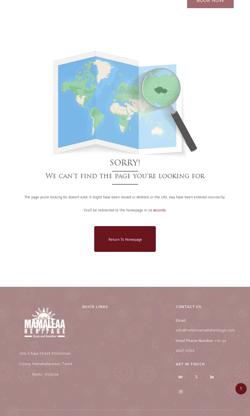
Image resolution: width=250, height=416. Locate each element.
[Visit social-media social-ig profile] (180, 396)
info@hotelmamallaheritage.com (205, 334)
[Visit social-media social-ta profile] (180, 381)
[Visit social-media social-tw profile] (196, 381)
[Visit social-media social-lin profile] (212, 381)
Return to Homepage (125, 239)
